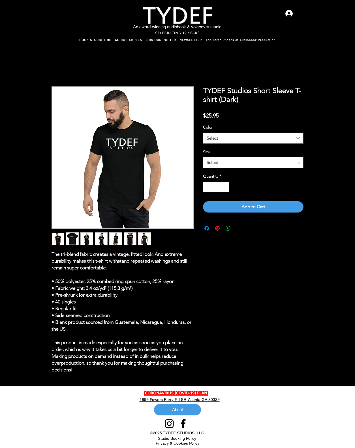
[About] (177, 410)
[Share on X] (239, 228)
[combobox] (253, 138)
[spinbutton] (216, 187)
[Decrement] (207, 187)
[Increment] (224, 187)
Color (208, 127)
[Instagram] (169, 424)
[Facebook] (183, 424)
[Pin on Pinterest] (217, 228)
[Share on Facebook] (206, 228)
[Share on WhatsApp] (228, 228)
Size (206, 151)
